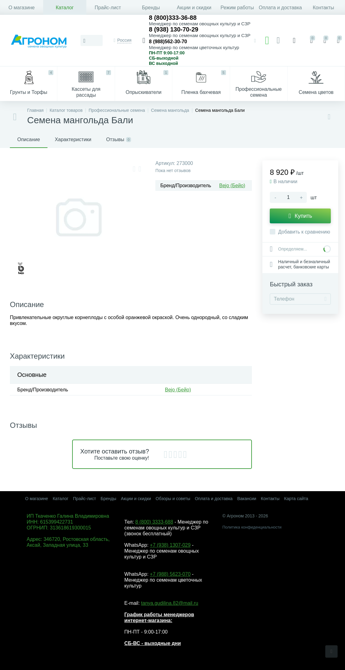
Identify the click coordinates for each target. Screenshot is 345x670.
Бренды (151, 7)
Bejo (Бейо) (232, 185)
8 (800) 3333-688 (154, 522)
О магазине (21, 7)
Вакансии (246, 498)
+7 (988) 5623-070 (170, 574)
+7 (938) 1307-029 (170, 545)
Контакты (323, 7)
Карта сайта (296, 498)
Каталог (65, 7)
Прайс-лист (108, 7)
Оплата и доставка (280, 7)
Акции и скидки (194, 7)
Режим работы (237, 7)
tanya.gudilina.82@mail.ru (169, 603)
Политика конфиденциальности (251, 527)
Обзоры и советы (173, 498)
